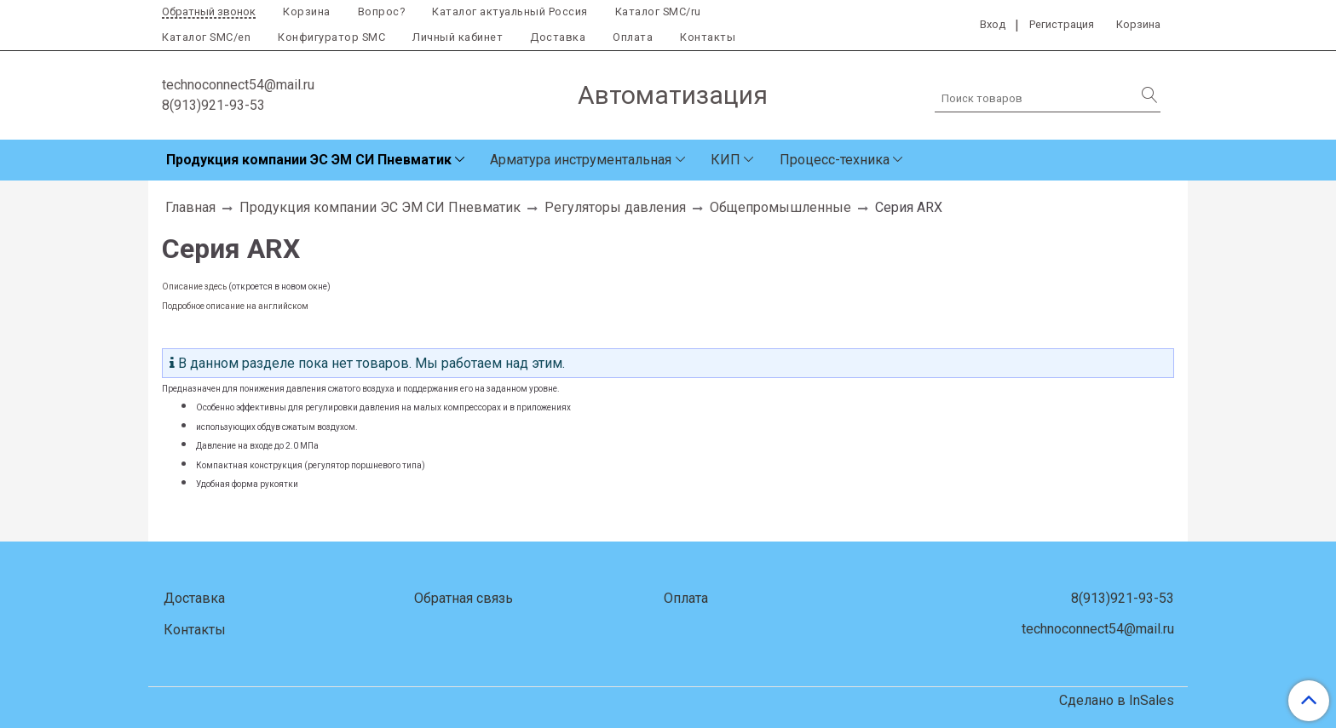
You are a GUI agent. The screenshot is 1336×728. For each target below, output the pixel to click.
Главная (190, 207)
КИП (725, 160)
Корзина (307, 11)
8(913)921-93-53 (213, 105)
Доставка (557, 37)
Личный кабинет (457, 37)
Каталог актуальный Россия (510, 11)
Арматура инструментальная (580, 160)
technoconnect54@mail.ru (238, 85)
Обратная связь (463, 598)
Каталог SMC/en (206, 37)
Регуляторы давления (615, 207)
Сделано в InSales (1116, 701)
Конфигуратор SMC (331, 37)
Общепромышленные (780, 207)
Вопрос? (382, 11)
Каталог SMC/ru (658, 11)
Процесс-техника (835, 160)
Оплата (633, 37)
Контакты (707, 37)
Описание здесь (194, 286)
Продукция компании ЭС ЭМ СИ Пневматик (309, 160)
